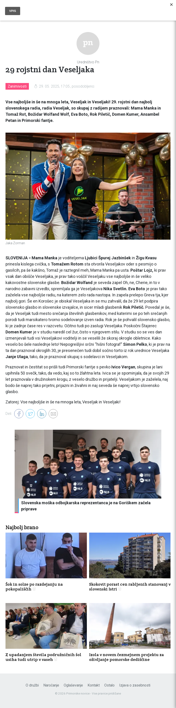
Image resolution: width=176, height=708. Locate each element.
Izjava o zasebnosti (134, 685)
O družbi (32, 685)
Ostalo (109, 685)
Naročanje (51, 685)
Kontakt (94, 685)
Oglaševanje (73, 685)
